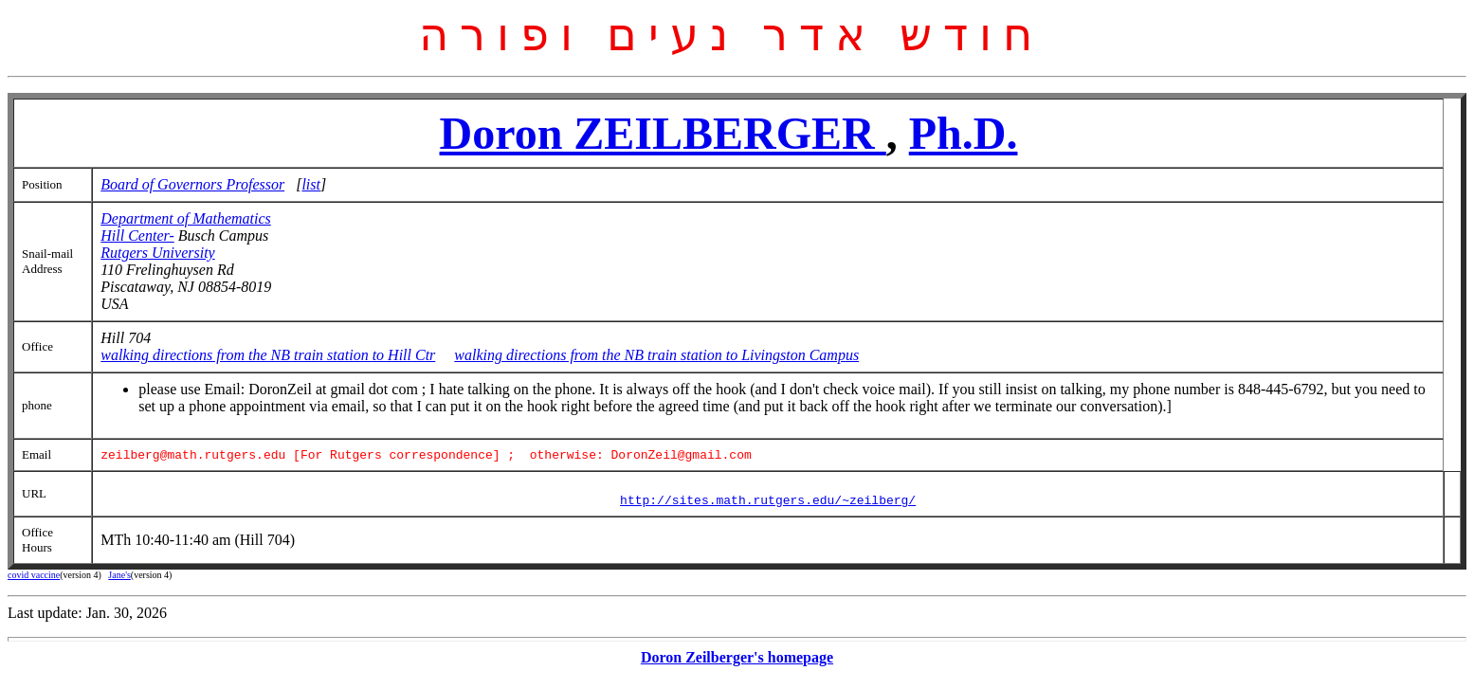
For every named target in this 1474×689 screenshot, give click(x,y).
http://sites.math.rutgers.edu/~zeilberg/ (768, 507)
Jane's (119, 582)
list (310, 184)
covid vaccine (34, 582)
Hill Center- (136, 235)
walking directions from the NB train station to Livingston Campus (656, 355)
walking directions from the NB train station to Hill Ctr (267, 355)
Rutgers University (157, 253)
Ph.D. (963, 133)
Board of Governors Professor (192, 184)
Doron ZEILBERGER (663, 133)
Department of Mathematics (185, 218)
